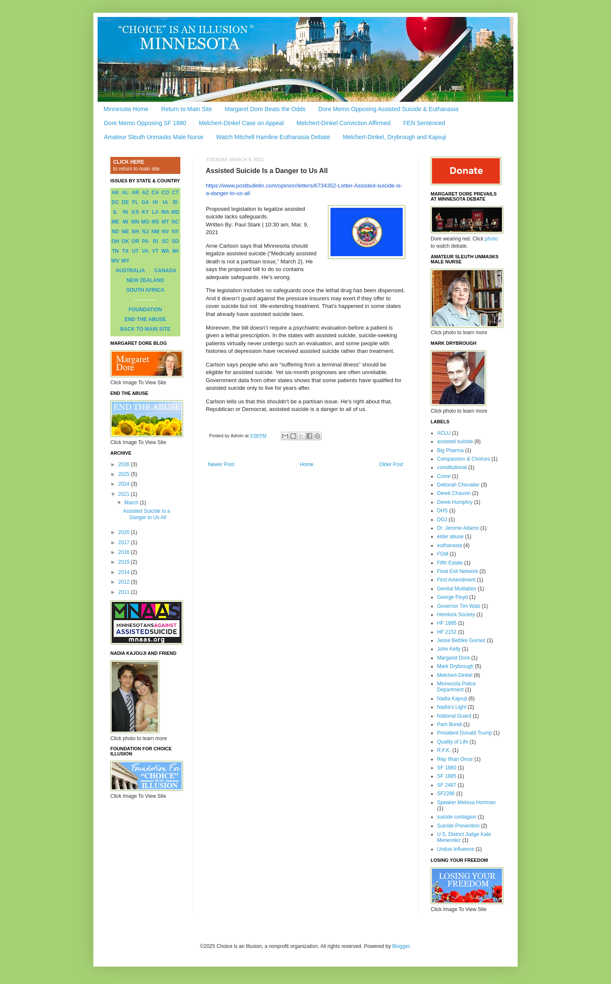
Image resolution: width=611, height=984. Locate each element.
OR (135, 241)
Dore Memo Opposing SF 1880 (145, 123)
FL (135, 202)
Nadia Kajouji (452, 699)
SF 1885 (446, 776)
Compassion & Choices (463, 459)
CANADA (165, 271)
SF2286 (446, 794)
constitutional (452, 467)
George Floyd (452, 597)
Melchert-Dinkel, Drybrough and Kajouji (394, 137)
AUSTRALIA (130, 271)
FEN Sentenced (424, 123)
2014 (124, 572)
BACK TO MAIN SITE (145, 329)
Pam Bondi (449, 724)
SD (175, 241)
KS (135, 212)
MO (145, 222)
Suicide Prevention (458, 826)
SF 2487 (446, 785)
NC (175, 222)
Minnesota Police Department (456, 687)
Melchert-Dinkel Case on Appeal (241, 123)
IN (125, 212)
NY (175, 232)
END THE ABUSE (145, 319)
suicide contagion (456, 817)
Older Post (391, 464)
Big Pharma (450, 450)
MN (136, 222)
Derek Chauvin (454, 493)
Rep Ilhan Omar (455, 759)
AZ (145, 193)
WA (165, 251)
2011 (124, 592)
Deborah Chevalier (458, 485)
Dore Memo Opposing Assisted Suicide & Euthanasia (388, 109)
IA (165, 202)
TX (125, 251)
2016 (124, 552)
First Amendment (456, 580)
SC (165, 241)
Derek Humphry (455, 502)
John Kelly (448, 649)
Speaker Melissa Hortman (466, 802)
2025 (124, 474)
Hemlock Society (456, 615)
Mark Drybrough (455, 666)
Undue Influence (455, 849)
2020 (124, 532)
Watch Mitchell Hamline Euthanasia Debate (273, 137)
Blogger (401, 946)
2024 (124, 484)
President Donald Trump (464, 733)
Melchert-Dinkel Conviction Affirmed (344, 123)
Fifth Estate (450, 563)
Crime (444, 476)
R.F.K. (444, 750)
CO (165, 193)
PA (145, 241)
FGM (442, 554)
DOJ (442, 520)
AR (135, 193)
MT (165, 222)
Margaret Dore (453, 658)
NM (155, 232)
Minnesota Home (126, 109)
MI (125, 222)
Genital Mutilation (456, 589)
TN (115, 251)
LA (155, 212)
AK (115, 193)
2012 (124, 582)
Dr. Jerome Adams (458, 528)
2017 (124, 542)
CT (175, 193)
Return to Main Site (186, 109)
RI (155, 241)
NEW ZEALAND (145, 280)
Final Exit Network (457, 571)
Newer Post (221, 464)
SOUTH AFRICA (145, 290)
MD (175, 212)
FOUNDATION (145, 310)
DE (125, 202)
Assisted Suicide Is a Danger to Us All (146, 514)
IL (115, 212)
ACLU (444, 433)
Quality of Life (452, 742)
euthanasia (449, 545)
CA (155, 193)
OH (115, 241)
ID (175, 202)
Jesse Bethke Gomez (461, 640)
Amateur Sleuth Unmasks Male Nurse (153, 137)
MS (155, 222)
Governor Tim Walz (458, 606)
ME (115, 222)
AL (125, 193)
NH (135, 232)
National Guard (454, 716)
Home (307, 464)
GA (145, 202)
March (132, 503)
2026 (124, 464)
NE (125, 232)
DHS (442, 511)
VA (145, 251)
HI (155, 202)
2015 (124, 562)
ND (115, 232)
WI (175, 251)
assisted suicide (455, 441)
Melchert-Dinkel (454, 675)
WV (115, 261)
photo (491, 239)
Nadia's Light (451, 707)
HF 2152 (447, 632)
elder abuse (450, 537)
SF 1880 (446, 768)
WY (125, 261)
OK (125, 241)
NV (165, 232)
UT (135, 251)
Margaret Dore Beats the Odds (265, 109)
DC (115, 202)
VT (155, 251)
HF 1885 (447, 623)
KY (145, 212)
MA (165, 212)
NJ (145, 232)
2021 (124, 494)
